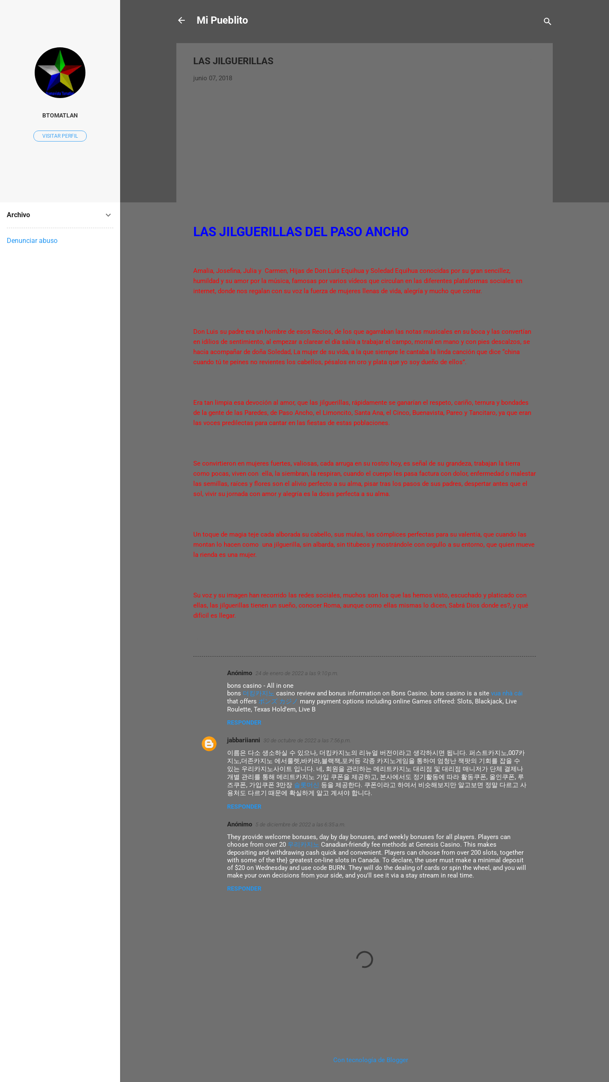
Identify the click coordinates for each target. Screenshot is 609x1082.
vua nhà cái (507, 693)
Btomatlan (60, 115)
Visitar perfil (60, 136)
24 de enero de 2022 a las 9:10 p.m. (296, 673)
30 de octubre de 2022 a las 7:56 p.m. (307, 740)
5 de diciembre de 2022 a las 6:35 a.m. (300, 824)
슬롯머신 (306, 785)
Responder (244, 722)
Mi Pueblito (222, 20)
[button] (531, 62)
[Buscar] (548, 23)
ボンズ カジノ (278, 701)
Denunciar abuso (32, 241)
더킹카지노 (258, 693)
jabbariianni (243, 740)
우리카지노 (303, 844)
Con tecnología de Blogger (364, 1060)
